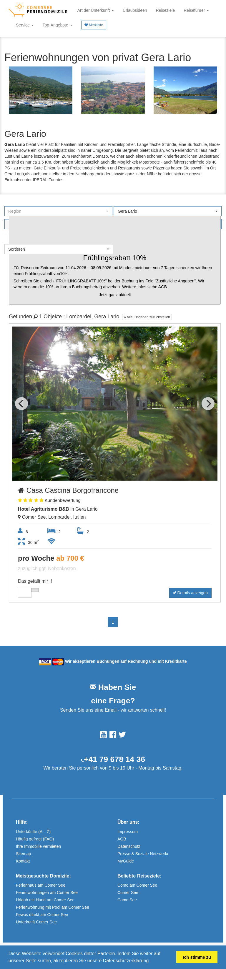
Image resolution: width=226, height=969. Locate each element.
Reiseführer (196, 10)
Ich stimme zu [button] (197, 957)
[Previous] (21, 403)
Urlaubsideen (135, 10)
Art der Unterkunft (95, 10)
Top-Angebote (57, 25)
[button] (151, 961)
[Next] (208, 403)
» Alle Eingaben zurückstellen (147, 317)
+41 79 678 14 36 (114, 759)
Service (25, 25)
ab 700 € (70, 558)
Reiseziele (165, 10)
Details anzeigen (190, 592)
